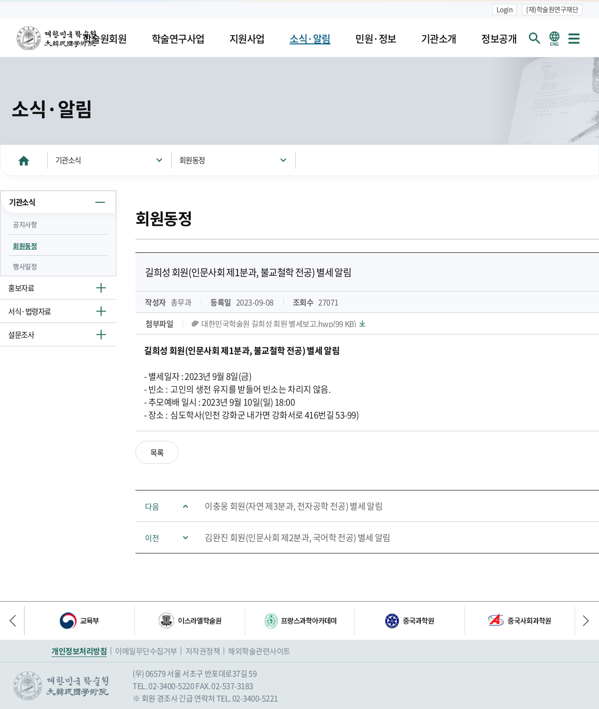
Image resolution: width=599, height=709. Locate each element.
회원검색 (535, 38)
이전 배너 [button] (17, 620)
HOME (24, 160)
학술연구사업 (178, 38)
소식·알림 (309, 38)
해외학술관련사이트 (259, 651)
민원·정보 (375, 38)
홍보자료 (21, 287)
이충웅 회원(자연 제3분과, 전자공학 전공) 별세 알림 (293, 506)
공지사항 (25, 224)
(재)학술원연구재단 (552, 9)
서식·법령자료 (29, 311)
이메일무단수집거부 (146, 651)
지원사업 (247, 38)
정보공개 (498, 38)
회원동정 (192, 160)
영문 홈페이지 (554, 38)
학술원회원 (105, 38)
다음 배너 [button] (582, 620)
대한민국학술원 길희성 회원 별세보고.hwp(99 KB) (278, 323)
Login (504, 9)
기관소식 (68, 160)
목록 (157, 452)
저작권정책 (203, 651)
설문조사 (21, 334)
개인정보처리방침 (79, 651)
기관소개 (438, 38)
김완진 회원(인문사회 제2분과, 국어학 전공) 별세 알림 (298, 537)
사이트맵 (574, 38)
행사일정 (25, 266)
